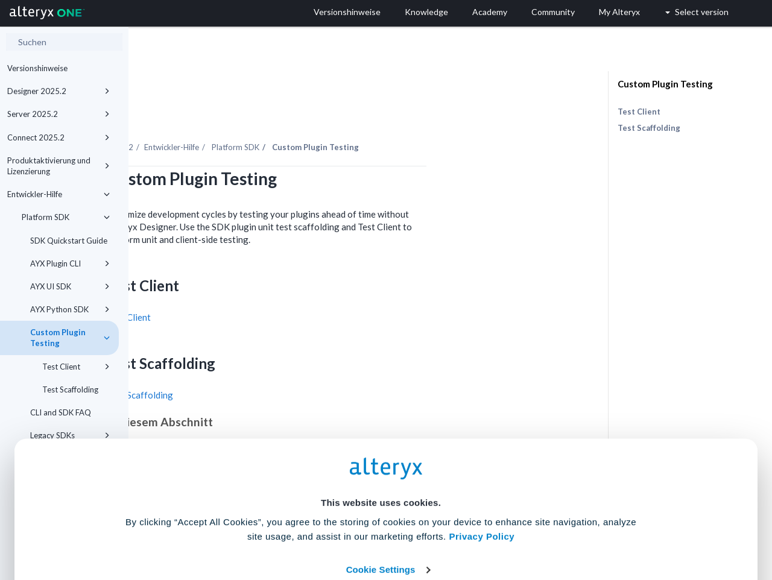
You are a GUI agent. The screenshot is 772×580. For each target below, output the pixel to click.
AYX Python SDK (70, 309)
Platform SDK (66, 217)
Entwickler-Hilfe (58, 194)
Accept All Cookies (294, 527)
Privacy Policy (481, 458)
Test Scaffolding (649, 128)
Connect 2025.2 (58, 137)
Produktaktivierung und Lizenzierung (58, 166)
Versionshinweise (37, 68)
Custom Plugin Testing (665, 83)
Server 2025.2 (58, 114)
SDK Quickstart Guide (68, 240)
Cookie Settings (381, 491)
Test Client (257, 284)
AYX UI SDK (70, 286)
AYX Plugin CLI (70, 263)
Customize (478, 527)
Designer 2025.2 (58, 91)
